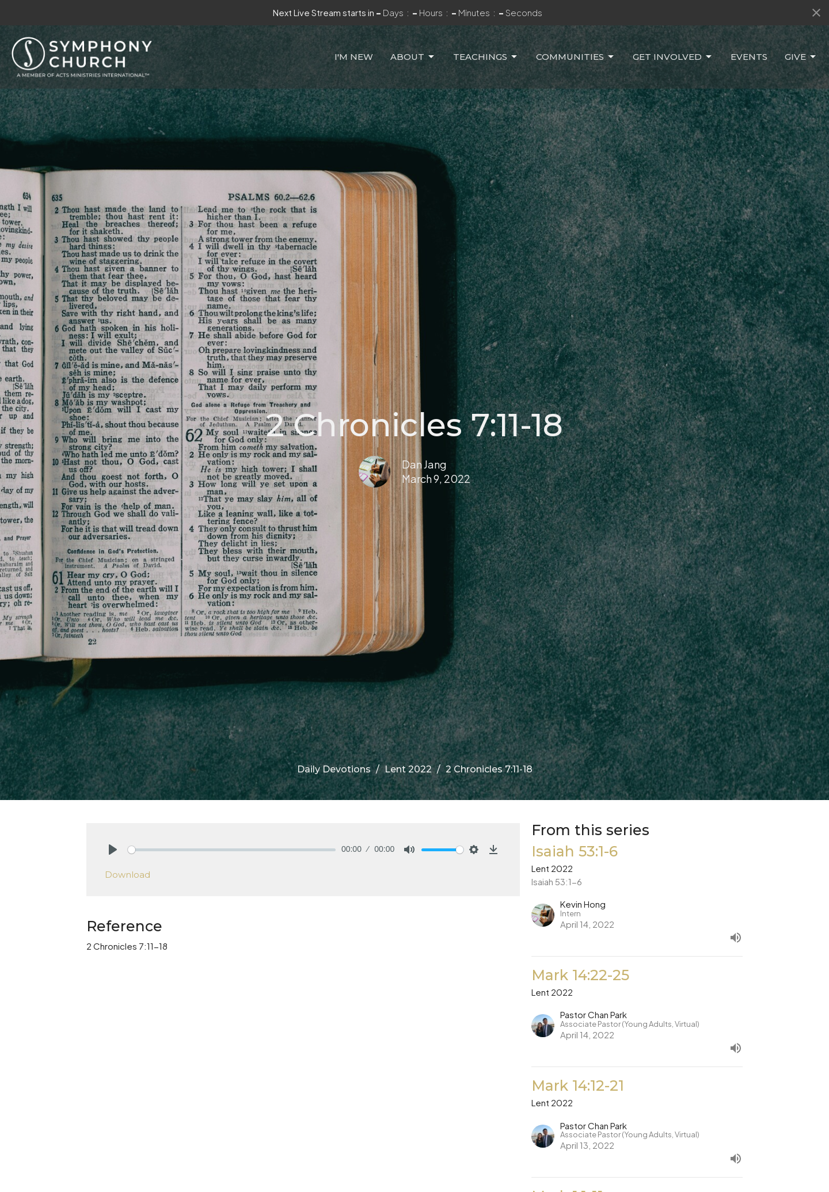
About (413, 57)
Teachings (486, 57)
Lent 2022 (408, 769)
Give (801, 57)
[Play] (113, 849)
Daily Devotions (334, 769)
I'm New (353, 56)
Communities (575, 57)
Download (127, 874)
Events (749, 56)
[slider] (232, 849)
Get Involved (673, 57)
